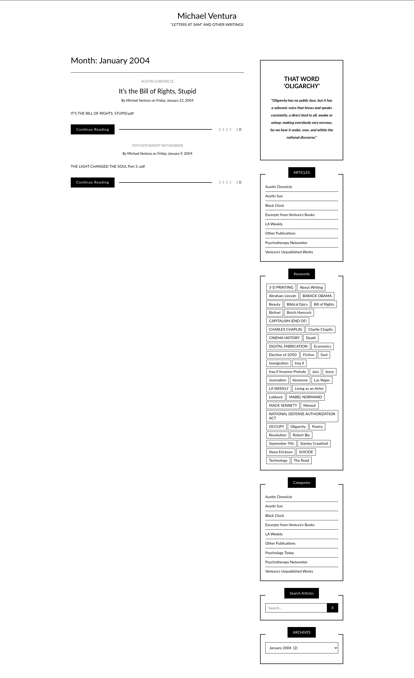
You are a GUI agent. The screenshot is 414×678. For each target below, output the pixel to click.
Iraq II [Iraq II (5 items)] (299, 363)
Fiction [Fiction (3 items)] (308, 354)
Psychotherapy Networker (157, 145)
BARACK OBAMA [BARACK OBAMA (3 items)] (317, 295)
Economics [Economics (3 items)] (322, 346)
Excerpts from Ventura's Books (290, 524)
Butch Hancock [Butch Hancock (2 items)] (299, 312)
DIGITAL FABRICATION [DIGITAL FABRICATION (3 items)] (288, 346)
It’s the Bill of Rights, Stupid (157, 91)
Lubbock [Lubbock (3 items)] (276, 397)
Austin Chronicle (157, 81)
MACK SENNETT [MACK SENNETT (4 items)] (283, 405)
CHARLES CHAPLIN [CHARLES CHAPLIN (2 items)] (285, 329)
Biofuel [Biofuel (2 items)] (274, 312)
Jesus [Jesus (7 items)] (329, 371)
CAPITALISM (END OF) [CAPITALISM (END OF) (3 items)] (288, 321)
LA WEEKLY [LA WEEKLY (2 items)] (279, 388)
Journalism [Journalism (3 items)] (277, 380)
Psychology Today (279, 552)
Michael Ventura (207, 16)
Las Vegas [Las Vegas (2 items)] (322, 380)
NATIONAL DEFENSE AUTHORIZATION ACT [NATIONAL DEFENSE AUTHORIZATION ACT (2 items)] (302, 416)
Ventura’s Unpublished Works (289, 252)
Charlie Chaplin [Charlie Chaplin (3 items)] (320, 329)
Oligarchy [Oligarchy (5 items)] (298, 426)
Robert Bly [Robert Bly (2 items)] (301, 435)
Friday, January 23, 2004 (175, 100)
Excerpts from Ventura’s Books (290, 214)
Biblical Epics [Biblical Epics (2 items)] (297, 304)
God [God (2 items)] (324, 354)
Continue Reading (92, 129)
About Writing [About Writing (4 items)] (311, 287)
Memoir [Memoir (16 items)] (309, 405)
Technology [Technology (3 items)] (278, 460)
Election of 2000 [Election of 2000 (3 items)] (283, 354)
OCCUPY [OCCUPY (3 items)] (276, 426)
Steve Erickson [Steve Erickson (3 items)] (281, 452)
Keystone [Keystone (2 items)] (300, 380)
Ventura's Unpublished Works (289, 571)
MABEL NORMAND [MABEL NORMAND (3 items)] (305, 397)
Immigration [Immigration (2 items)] (279, 363)
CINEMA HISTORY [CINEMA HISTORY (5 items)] (284, 337)
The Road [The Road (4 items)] (301, 460)
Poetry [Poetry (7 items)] (317, 426)
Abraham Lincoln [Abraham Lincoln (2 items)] (282, 295)
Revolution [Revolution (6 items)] (277, 435)
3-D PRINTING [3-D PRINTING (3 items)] (281, 287)
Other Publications (280, 233)
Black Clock (274, 205)
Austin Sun (274, 196)
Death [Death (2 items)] (311, 337)
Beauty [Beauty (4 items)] (274, 304)
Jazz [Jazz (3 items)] (315, 371)
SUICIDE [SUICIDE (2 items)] (306, 452)
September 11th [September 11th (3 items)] (281, 443)
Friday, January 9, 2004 (174, 153)
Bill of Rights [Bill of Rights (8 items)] (324, 304)
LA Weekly (274, 224)
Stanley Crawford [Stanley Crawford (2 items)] (314, 443)
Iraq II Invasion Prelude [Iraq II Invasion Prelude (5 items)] (287, 371)
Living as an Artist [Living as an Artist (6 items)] (309, 388)
